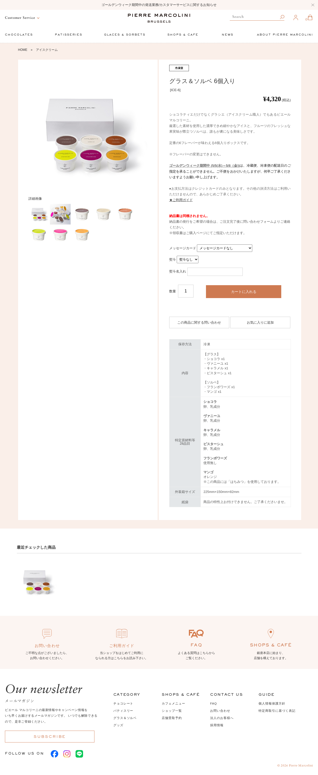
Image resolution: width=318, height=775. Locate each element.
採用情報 (217, 725)
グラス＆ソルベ (125, 718)
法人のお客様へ (221, 718)
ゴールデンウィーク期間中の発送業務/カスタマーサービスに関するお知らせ (159, 5)
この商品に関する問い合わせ (199, 322)
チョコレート (123, 703)
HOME (22, 50)
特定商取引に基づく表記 (276, 710)
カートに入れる (243, 292)
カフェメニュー (173, 703)
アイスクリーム (47, 50)
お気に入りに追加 (260, 322)
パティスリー (123, 710)
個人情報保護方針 (271, 703)
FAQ (213, 703)
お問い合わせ (220, 710)
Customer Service (20, 18)
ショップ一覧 (172, 710)
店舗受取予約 (172, 718)
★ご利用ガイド (181, 200)
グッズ (118, 725)
